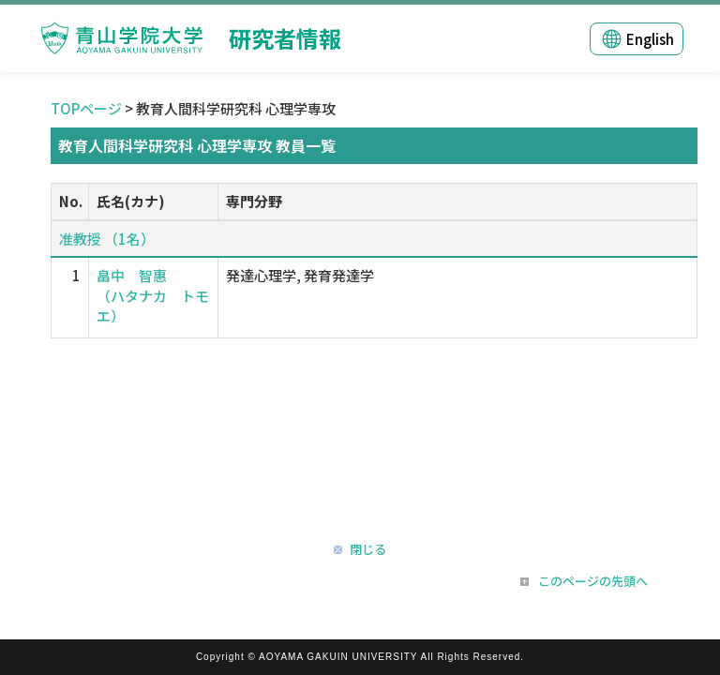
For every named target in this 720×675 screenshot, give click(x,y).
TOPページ (86, 108)
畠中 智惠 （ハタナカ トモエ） (153, 295)
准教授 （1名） (107, 238)
